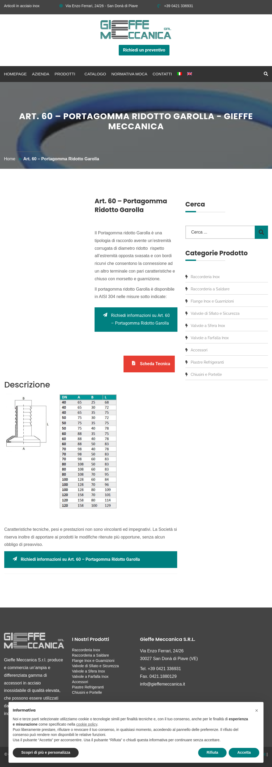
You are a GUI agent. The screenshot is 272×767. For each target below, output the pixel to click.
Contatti (162, 74)
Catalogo (95, 74)
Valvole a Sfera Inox (208, 326)
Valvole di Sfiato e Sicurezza (215, 313)
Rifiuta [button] (212, 752)
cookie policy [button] (86, 724)
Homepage (15, 74)
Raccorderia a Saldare (210, 289)
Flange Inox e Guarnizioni (212, 301)
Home (9, 159)
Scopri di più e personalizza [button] (45, 752)
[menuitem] (179, 74)
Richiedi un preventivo (144, 50)
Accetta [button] (244, 752)
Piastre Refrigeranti (207, 362)
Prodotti (65, 74)
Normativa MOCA (129, 74)
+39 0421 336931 (175, 6)
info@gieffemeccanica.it (162, 684)
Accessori (199, 350)
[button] (256, 710)
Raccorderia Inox (205, 277)
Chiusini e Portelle (206, 374)
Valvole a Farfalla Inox (210, 338)
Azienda (40, 74)
